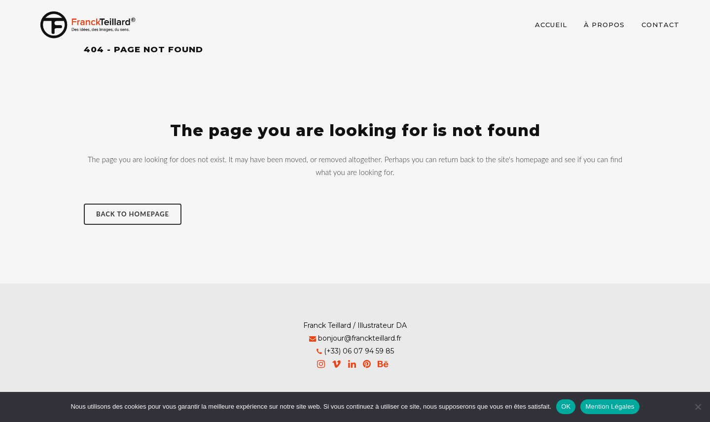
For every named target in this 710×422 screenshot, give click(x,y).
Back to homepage (132, 214)
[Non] (698, 407)
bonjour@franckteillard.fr (359, 338)
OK (565, 406)
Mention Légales (609, 406)
